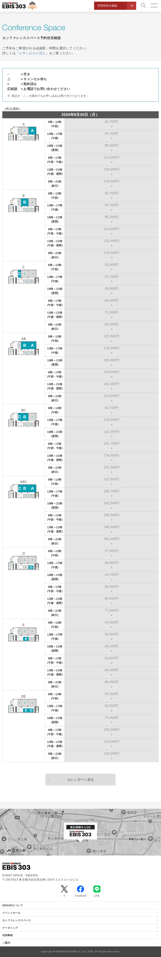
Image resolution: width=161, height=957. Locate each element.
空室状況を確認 (107, 5)
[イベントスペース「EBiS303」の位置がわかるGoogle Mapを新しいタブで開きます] (80, 832)
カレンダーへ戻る (80, 779)
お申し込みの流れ (32, 53)
